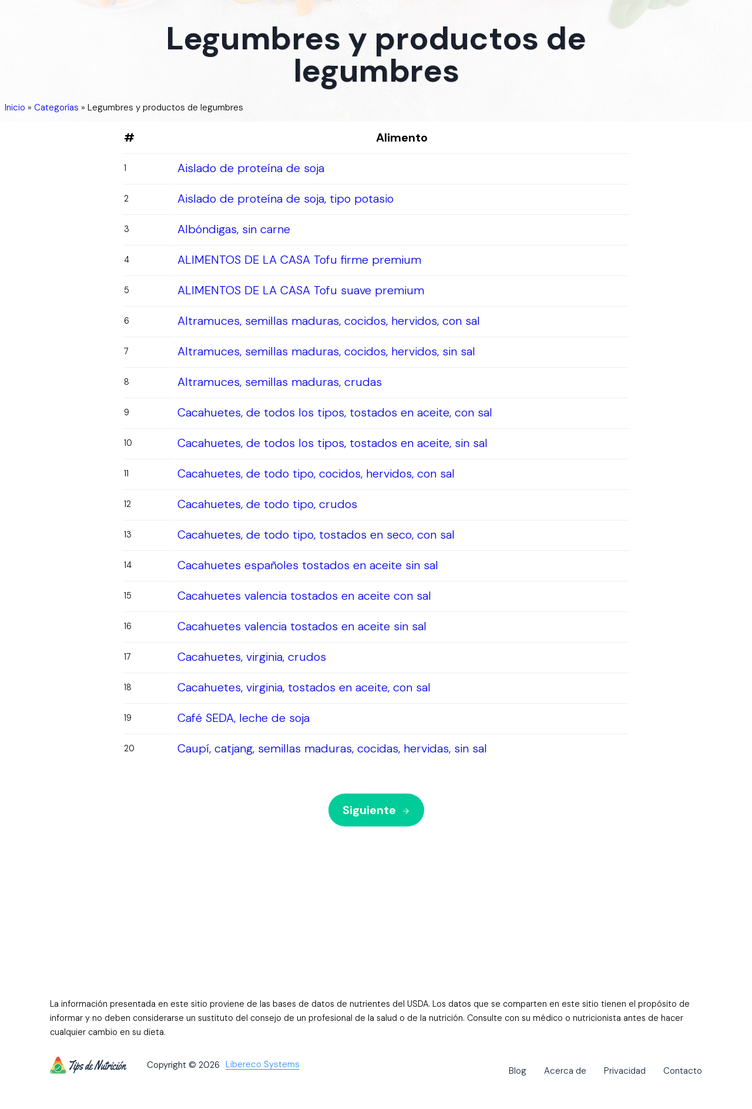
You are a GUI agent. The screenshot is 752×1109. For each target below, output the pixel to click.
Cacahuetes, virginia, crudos (251, 656)
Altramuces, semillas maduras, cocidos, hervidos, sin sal (326, 351)
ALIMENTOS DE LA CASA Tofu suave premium (300, 290)
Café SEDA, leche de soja (243, 717)
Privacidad (625, 1071)
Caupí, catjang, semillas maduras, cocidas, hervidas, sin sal (332, 748)
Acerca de (565, 1071)
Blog (517, 1071)
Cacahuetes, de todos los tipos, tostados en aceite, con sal (334, 412)
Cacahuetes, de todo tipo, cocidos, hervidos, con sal (316, 473)
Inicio (15, 107)
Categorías (56, 107)
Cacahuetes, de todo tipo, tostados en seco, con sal (316, 534)
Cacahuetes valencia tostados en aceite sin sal (302, 626)
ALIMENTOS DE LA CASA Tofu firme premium (299, 259)
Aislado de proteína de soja (250, 168)
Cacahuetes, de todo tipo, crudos (267, 504)
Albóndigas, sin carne (233, 229)
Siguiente (376, 810)
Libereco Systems (263, 1065)
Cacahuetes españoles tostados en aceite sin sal (307, 565)
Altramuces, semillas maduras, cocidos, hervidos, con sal (328, 320)
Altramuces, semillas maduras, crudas (279, 381)
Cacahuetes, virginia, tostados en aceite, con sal (304, 687)
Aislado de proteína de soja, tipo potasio (285, 198)
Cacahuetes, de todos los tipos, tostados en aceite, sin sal (332, 443)
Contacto (682, 1071)
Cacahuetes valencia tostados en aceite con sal (304, 595)
